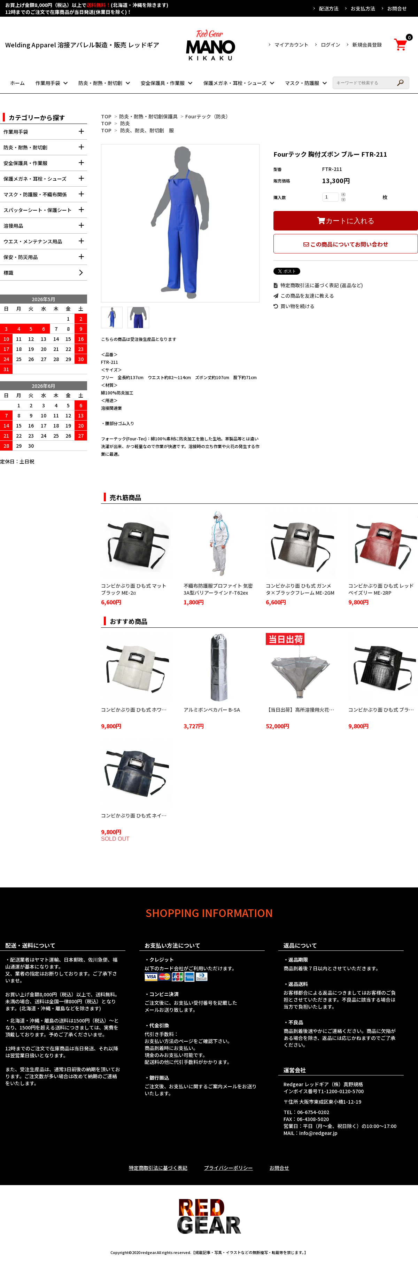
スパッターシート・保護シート (45, 212)
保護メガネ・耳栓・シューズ (234, 82)
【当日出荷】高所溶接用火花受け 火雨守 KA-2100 (320, 709)
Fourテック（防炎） (208, 116)
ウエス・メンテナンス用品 (45, 243)
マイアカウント (291, 44)
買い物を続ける (294, 306)
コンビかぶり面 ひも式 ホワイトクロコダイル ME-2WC (161, 709)
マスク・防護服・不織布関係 (45, 196)
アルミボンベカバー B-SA (212, 709)
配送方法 (329, 8)
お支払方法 (363, 8)
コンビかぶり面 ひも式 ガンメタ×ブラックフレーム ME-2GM (300, 589)
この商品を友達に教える (303, 295)
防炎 (125, 123)
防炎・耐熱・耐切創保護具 (148, 116)
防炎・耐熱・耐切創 (100, 82)
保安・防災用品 (45, 259)
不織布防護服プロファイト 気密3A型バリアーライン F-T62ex (218, 589)
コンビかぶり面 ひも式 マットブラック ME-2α (134, 589)
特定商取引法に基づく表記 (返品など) (318, 285)
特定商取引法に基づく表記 (158, 1167)
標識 (8, 272)
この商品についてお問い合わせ (345, 244)
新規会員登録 (367, 44)
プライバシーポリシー (228, 1167)
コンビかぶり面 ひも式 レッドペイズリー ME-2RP (381, 589)
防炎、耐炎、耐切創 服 (147, 130)
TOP (106, 116)
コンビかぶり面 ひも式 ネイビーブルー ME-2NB (153, 815)
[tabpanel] (180, 223)
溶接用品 (45, 228)
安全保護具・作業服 (163, 82)
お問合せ (397, 8)
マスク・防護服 (302, 82)
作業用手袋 (48, 82)
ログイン (330, 44)
